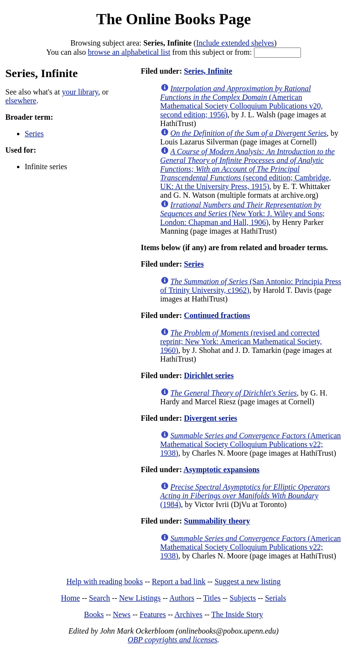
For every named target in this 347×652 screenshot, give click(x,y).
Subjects (243, 598)
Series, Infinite (208, 71)
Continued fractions (217, 315)
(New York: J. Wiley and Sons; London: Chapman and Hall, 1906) (242, 213)
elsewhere (20, 100)
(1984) (245, 496)
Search (99, 598)
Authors (181, 598)
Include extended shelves (235, 43)
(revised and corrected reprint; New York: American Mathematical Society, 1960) (241, 341)
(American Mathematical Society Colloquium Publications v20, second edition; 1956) (241, 101)
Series (34, 133)
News (121, 614)
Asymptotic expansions (222, 469)
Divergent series (210, 418)
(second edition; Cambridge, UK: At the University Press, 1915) (247, 169)
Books (94, 614)
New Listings (140, 598)
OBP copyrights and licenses (172, 640)
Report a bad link (178, 581)
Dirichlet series (209, 375)
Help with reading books (104, 581)
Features (153, 614)
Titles (212, 598)
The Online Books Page (173, 19)
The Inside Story (237, 614)
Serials (275, 598)
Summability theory (217, 521)
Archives (188, 614)
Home (70, 598)
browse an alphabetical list (129, 52)
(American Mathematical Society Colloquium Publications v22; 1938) (250, 444)
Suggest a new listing (248, 581)
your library (80, 92)
